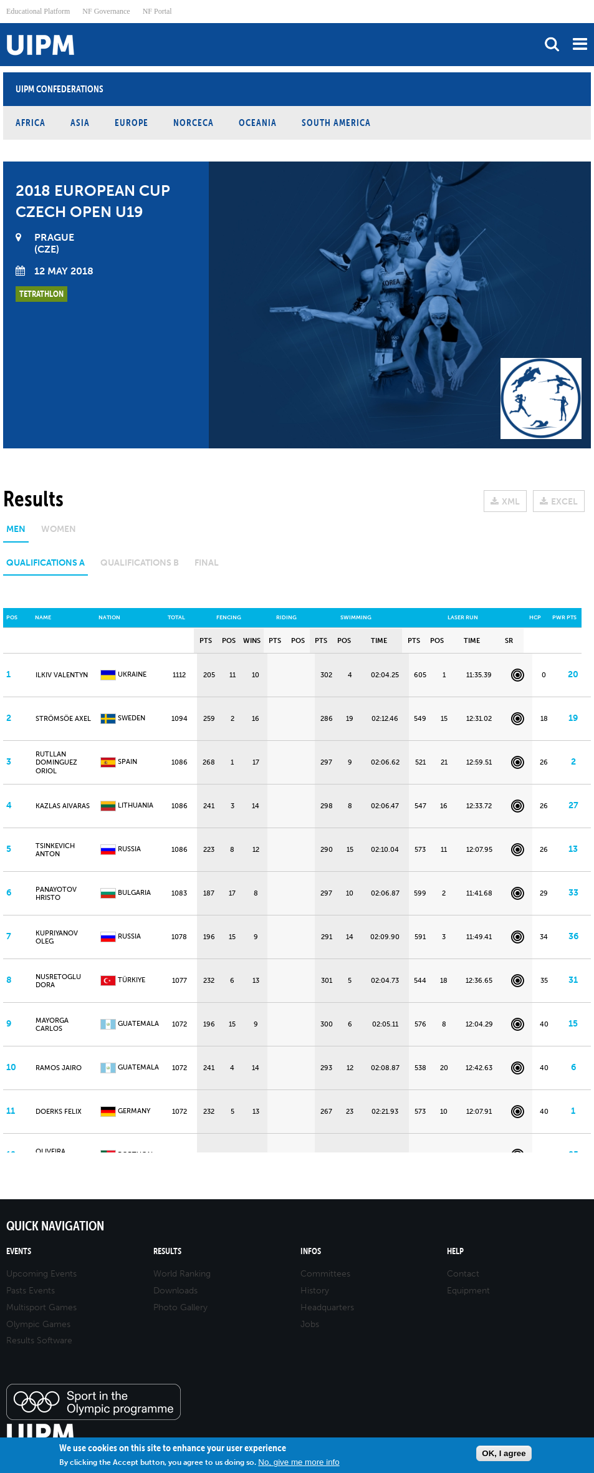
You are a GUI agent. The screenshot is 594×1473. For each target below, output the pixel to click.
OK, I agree (503, 1453)
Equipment (468, 1290)
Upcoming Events (41, 1273)
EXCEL (564, 501)
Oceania (258, 122)
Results (167, 1251)
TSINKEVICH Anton (55, 850)
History (314, 1290)
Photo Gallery (180, 1307)
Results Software (39, 1340)
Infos (310, 1251)
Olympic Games (38, 1324)
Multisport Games (41, 1307)
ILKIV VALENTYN (62, 675)
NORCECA (193, 122)
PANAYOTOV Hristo (56, 894)
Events (18, 1251)
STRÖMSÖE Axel (63, 719)
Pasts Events (30, 1290)
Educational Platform (38, 11)
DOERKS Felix (59, 1112)
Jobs (309, 1324)
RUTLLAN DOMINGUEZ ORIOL (56, 762)
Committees (325, 1273)
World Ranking (182, 1273)
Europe (131, 122)
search (552, 44)
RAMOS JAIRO (59, 1068)
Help (455, 1251)
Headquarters (327, 1307)
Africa (31, 122)
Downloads (175, 1290)
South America (336, 122)
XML (511, 501)
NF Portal (157, 11)
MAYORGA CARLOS (52, 1025)
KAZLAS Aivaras (63, 806)
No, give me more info (298, 1462)
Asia (80, 122)
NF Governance (106, 11)
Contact (463, 1273)
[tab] (16, 533)
